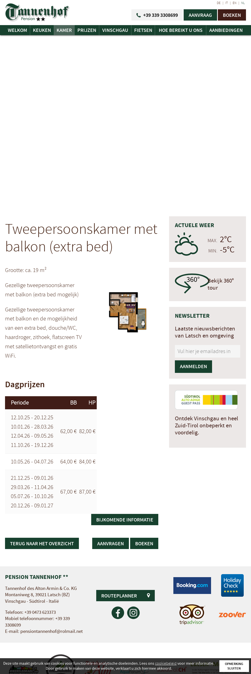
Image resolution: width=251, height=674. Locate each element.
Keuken (42, 30)
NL (243, 3)
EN (234, 3)
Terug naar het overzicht (42, 543)
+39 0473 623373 (40, 612)
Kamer (64, 30)
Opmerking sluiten (234, 665)
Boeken (144, 543)
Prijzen (86, 30)
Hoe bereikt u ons (181, 30)
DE (219, 3)
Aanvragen (110, 543)
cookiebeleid (166, 663)
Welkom (17, 30)
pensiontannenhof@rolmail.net (51, 631)
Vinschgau (115, 30)
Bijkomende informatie (124, 519)
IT (226, 3)
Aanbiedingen (226, 30)
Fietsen (143, 30)
